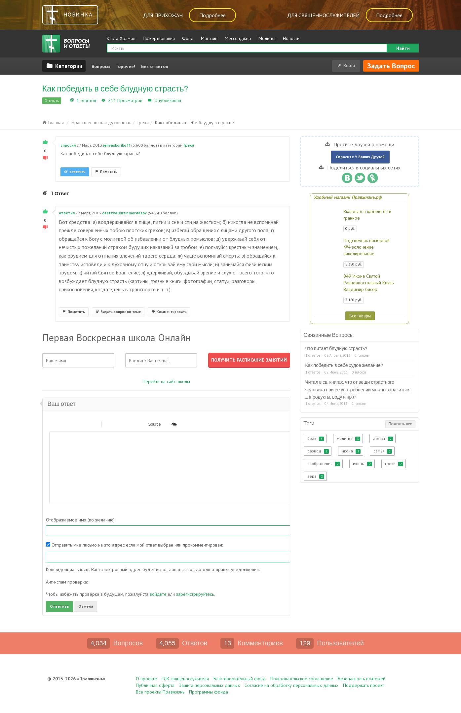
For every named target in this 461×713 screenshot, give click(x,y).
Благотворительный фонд (239, 679)
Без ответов (154, 66)
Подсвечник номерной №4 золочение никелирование (366, 247)
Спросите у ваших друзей (360, 156)
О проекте (146, 679)
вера (315, 476)
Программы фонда (208, 692)
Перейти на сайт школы (166, 381)
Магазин (209, 38)
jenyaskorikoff (116, 145)
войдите (158, 594)
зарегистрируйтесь (195, 594)
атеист (383, 438)
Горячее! (125, 66)
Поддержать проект (363, 685)
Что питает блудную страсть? (336, 348)
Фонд (188, 38)
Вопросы (101, 66)
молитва (348, 438)
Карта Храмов (121, 38)
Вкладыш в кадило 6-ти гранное (367, 214)
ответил (67, 212)
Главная (53, 122)
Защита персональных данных (209, 685)
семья (382, 451)
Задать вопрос (391, 65)
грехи (394, 463)
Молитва (267, 38)
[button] (54, 424)
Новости (291, 38)
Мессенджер (238, 38)
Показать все (400, 424)
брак (315, 438)
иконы (362, 463)
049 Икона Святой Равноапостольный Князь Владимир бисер (368, 282)
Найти (403, 48)
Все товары (360, 315)
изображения (323, 463)
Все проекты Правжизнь (160, 692)
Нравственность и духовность (101, 122)
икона (351, 451)
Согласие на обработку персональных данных (291, 685)
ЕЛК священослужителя (185, 679)
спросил (68, 145)
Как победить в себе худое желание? (344, 365)
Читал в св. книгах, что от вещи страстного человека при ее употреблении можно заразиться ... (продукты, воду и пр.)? (358, 390)
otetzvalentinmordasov (124, 212)
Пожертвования (159, 38)
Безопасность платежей (361, 679)
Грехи (188, 100)
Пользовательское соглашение (301, 679)
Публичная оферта (155, 685)
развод (318, 451)
